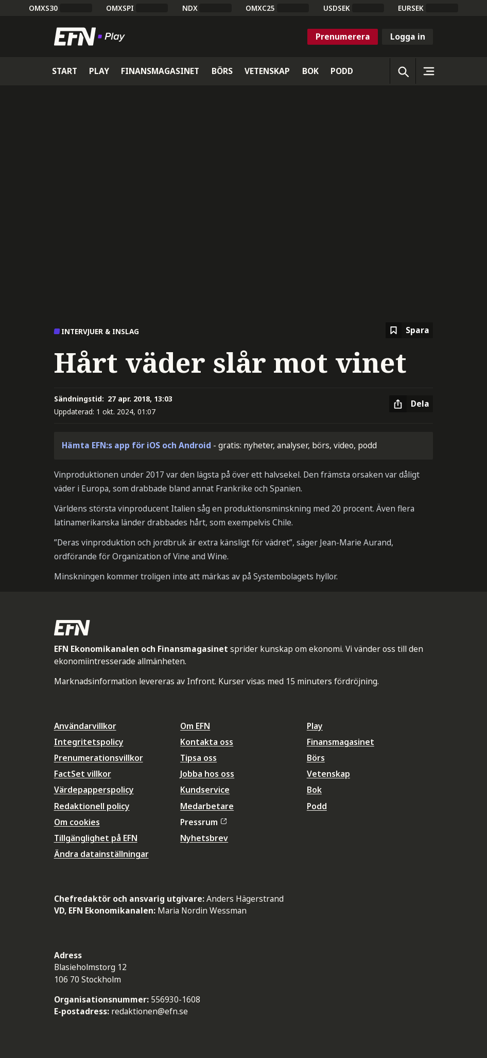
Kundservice (205, 789)
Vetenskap (328, 773)
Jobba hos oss (207, 773)
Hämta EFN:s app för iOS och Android (136, 445)
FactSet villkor (82, 773)
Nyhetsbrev (204, 838)
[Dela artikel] (411, 404)
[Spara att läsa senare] (409, 330)
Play (315, 726)
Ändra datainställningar (101, 854)
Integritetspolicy (89, 741)
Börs (316, 757)
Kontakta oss (206, 741)
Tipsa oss (198, 757)
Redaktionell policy (92, 806)
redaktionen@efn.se (149, 1011)
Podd (317, 806)
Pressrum (203, 822)
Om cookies (77, 822)
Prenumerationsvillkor (98, 757)
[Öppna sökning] (402, 71)
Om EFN (195, 726)
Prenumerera (343, 36)
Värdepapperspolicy (94, 789)
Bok (314, 789)
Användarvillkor (85, 726)
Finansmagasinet (340, 741)
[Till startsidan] (91, 36)
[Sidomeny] (428, 71)
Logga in (407, 36)
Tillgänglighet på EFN (95, 838)
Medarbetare (207, 806)
